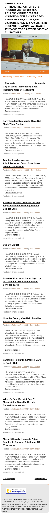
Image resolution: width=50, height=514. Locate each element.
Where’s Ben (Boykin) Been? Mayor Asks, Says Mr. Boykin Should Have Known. (19, 402)
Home (7, 71)
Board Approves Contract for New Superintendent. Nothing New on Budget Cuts (21, 205)
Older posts (9, 83)
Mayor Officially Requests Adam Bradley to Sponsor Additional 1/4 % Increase (21, 442)
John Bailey (36, 93)
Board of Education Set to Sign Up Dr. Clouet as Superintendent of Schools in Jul (22, 281)
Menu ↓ (42, 71)
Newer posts (41, 83)
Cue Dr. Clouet (11, 245)
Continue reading (13, 111)
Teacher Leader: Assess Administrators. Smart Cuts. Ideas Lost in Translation (21, 163)
